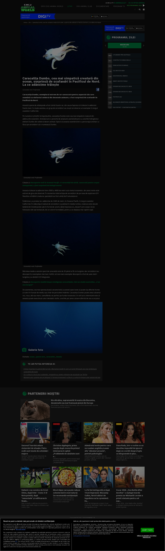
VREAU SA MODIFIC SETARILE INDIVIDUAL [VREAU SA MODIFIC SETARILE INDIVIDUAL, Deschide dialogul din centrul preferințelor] (146, 536)
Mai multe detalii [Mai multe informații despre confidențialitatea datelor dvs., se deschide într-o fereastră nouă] (20, 529)
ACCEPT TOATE (147, 530)
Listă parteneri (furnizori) (81, 536)
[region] (82, 534)
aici (16, 541)
